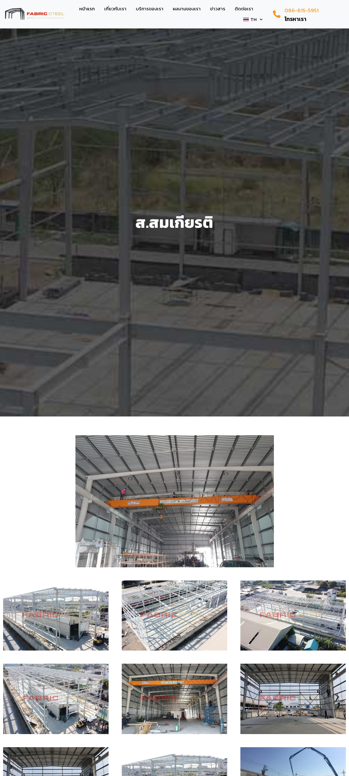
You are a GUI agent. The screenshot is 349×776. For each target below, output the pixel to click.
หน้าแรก (87, 8)
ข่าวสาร (217, 8)
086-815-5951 (302, 10)
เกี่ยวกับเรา (115, 8)
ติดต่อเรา (244, 8)
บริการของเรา (149, 8)
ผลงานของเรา (187, 8)
